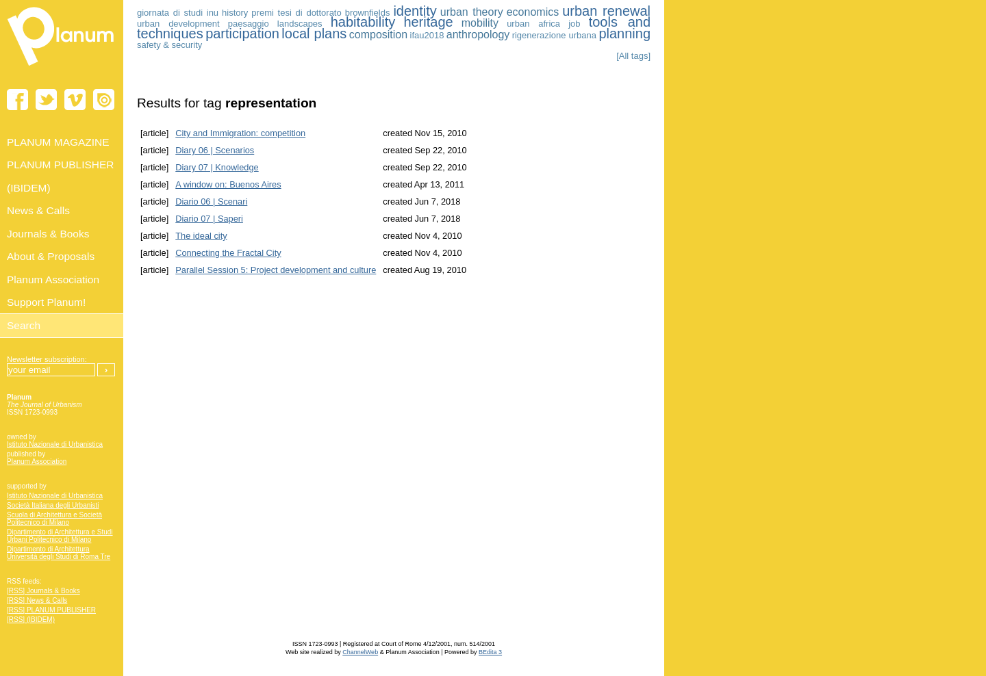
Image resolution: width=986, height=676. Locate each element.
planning (624, 33)
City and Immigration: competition (240, 133)
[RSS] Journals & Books (43, 591)
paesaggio (248, 23)
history (235, 13)
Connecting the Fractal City (228, 253)
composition (378, 34)
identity (414, 10)
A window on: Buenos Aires (228, 184)
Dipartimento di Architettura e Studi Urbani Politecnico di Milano (60, 535)
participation (242, 33)
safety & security (169, 45)
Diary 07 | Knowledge (216, 167)
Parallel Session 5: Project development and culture (275, 270)
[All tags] (633, 56)
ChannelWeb (360, 652)
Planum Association (36, 461)
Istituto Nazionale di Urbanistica (55, 444)
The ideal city (201, 236)
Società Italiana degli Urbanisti (53, 505)
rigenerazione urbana (554, 35)
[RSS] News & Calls (37, 600)
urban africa (533, 23)
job (574, 23)
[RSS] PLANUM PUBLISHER (51, 610)
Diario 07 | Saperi (209, 218)
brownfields (367, 13)
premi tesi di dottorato (296, 13)
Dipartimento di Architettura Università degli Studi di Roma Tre (58, 552)
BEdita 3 (490, 652)
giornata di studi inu (177, 13)
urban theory (471, 12)
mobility (480, 23)
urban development (178, 23)
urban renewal (606, 10)
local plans (313, 33)
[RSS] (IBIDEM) (31, 619)
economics (533, 12)
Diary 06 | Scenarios (214, 150)
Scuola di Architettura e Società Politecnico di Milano (54, 518)
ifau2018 (427, 35)
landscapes (300, 23)
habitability (363, 21)
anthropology (478, 34)
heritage (428, 21)
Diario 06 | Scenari (211, 201)
